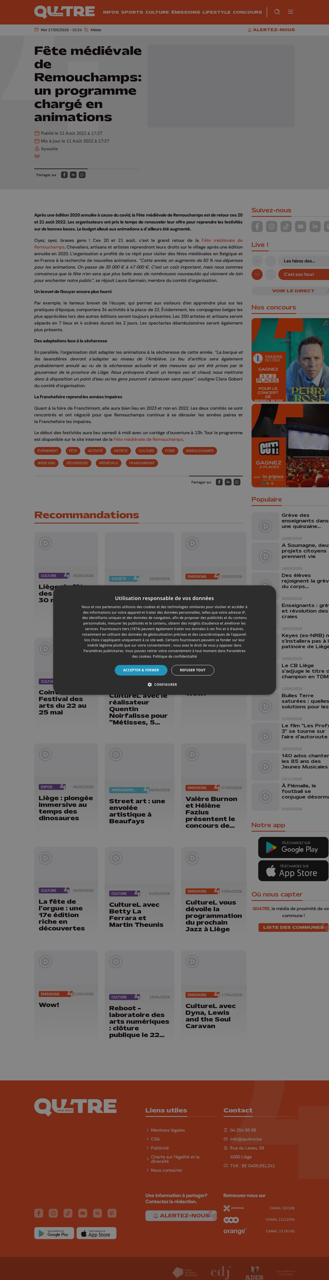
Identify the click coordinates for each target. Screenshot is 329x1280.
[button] (164, 684)
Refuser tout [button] (193, 670)
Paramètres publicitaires (103, 650)
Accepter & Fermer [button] (141, 670)
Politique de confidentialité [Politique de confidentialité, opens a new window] (175, 656)
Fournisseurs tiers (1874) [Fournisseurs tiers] (120, 629)
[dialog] (164, 640)
